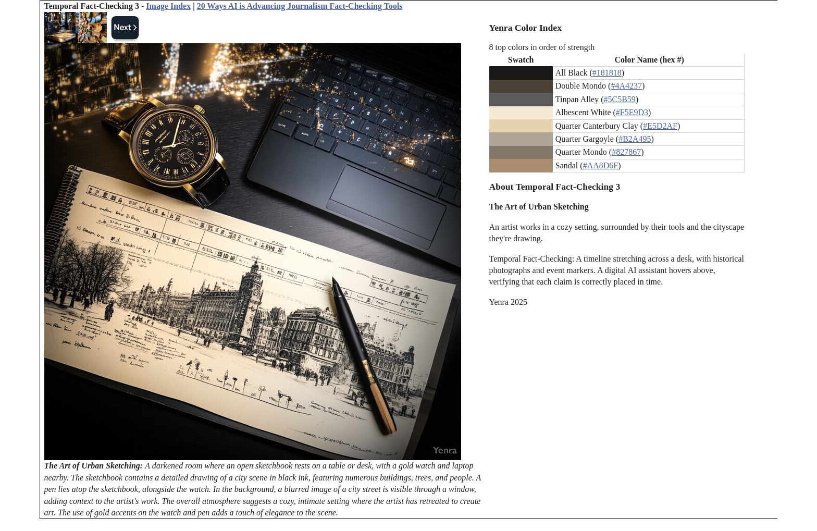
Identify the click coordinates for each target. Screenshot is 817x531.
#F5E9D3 (632, 112)
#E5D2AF (660, 125)
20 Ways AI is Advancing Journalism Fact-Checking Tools (300, 6)
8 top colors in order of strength (542, 47)
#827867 (626, 151)
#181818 (607, 72)
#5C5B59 (620, 99)
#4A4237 (626, 85)
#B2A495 (634, 138)
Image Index (168, 6)
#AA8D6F (600, 165)
